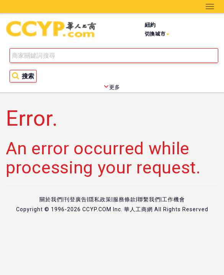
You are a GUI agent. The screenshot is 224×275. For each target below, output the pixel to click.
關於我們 (50, 199)
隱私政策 (99, 199)
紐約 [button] (157, 29)
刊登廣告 (75, 199)
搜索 (23, 76)
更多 (112, 87)
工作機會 (173, 199)
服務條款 (124, 199)
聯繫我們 (148, 199)
